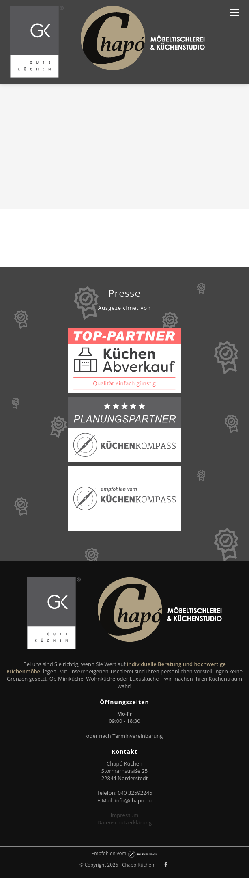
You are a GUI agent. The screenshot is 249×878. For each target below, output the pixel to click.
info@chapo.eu (133, 800)
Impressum (125, 815)
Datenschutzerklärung (124, 822)
